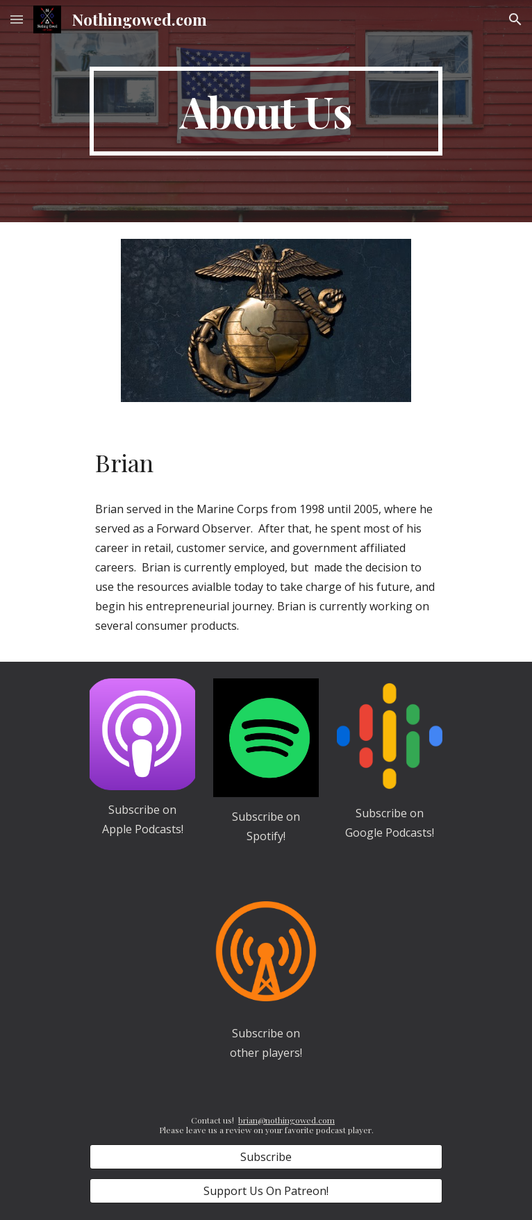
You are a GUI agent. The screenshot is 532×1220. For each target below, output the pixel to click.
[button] (16, 19)
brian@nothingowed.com (286, 1120)
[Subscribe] (265, 1157)
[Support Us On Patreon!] (265, 1191)
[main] (266, 111)
